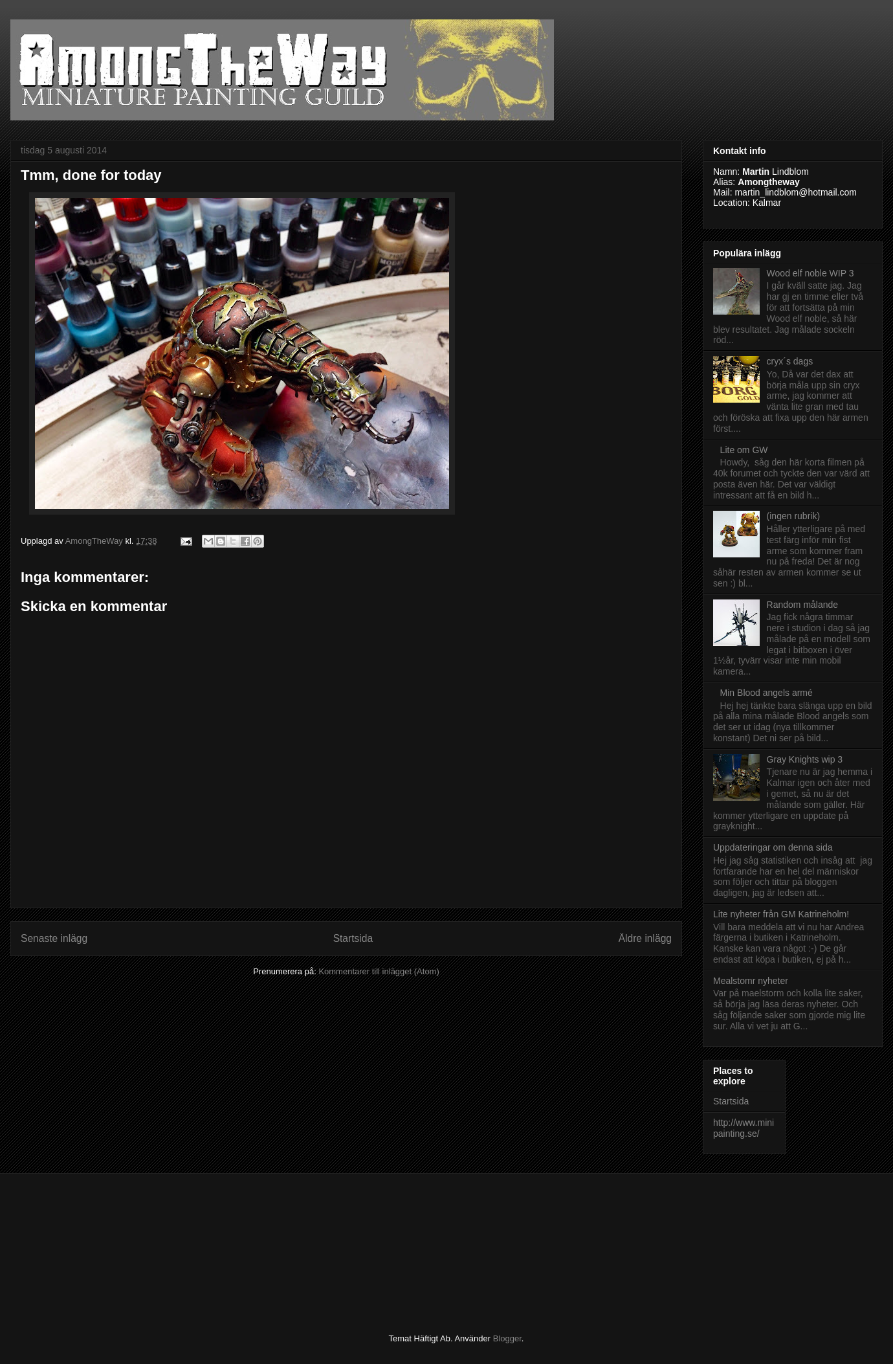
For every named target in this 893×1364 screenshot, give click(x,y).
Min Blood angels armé (766, 693)
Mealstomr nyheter (750, 981)
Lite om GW (744, 450)
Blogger (507, 1338)
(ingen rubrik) (793, 516)
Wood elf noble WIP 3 (810, 273)
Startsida (353, 938)
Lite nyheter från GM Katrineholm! (781, 914)
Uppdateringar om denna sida (772, 847)
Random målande (803, 604)
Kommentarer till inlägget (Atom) (378, 971)
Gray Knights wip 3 (805, 759)
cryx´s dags (790, 361)
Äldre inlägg (645, 938)
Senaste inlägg (54, 938)
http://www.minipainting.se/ (743, 1128)
